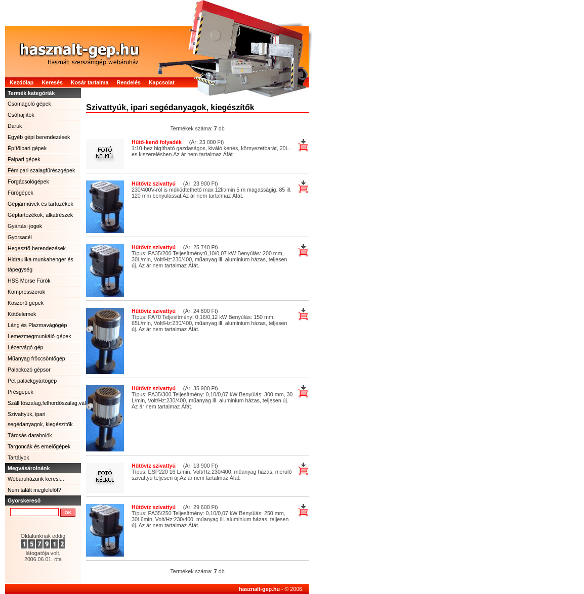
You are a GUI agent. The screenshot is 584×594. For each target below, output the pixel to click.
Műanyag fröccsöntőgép (36, 358)
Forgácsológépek (28, 181)
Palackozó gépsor (29, 370)
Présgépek (20, 392)
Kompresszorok (26, 292)
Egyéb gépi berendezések (39, 137)
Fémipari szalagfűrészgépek (41, 170)
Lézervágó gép (26, 347)
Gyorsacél (20, 237)
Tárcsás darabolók (30, 435)
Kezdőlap (21, 82)
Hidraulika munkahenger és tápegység (40, 264)
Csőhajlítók (21, 115)
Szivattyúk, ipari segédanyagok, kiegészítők (40, 419)
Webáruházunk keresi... (36, 479)
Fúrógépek (20, 193)
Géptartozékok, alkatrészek (40, 215)
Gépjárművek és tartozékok (40, 204)
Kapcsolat (162, 82)
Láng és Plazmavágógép (37, 325)
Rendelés (128, 82)
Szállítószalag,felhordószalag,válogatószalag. (44, 403)
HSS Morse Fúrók (29, 281)
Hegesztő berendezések (37, 248)
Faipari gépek (24, 159)
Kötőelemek (22, 314)
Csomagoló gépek (29, 104)
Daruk (15, 126)
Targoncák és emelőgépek (39, 446)
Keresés (51, 82)
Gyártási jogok (25, 226)
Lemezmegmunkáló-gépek (39, 336)
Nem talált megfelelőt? (34, 490)
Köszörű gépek (26, 303)
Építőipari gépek (27, 148)
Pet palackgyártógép (32, 381)
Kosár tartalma (90, 82)
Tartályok (18, 457)
